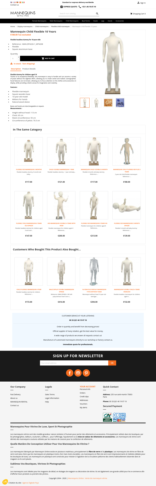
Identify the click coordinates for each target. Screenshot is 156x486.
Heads (95, 21)
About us (13, 398)
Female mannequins (39, 21)
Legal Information (52, 398)
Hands (110, 21)
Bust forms (86, 21)
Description (16, 69)
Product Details (28, 69)
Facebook (69, 373)
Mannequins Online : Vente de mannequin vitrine (87, 478)
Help (47, 402)
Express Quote (68, 6)
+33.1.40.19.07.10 (87, 6)
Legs (102, 21)
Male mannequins (56, 21)
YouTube (78, 373)
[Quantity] (13, 58)
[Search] (78, 13)
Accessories (120, 21)
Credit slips (84, 396)
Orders (82, 393)
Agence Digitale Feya (30, 483)
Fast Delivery (15, 394)
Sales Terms (50, 394)
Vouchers (83, 404)
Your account (87, 386)
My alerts (83, 407)
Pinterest (86, 373)
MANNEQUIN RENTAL (18, 402)
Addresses (84, 400)
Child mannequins (72, 21)
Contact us (14, 5)
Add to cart (48, 58)
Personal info (85, 389)
